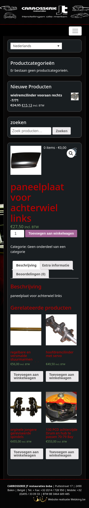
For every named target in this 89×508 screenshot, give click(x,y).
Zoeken (61, 131)
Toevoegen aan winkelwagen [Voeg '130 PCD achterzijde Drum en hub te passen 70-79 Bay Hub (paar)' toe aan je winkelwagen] (61, 454)
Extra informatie (55, 265)
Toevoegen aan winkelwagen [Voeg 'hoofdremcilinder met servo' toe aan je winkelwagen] (61, 376)
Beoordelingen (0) (30, 274)
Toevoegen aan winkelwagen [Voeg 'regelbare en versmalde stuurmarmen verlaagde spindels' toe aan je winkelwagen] (26, 376)
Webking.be (78, 499)
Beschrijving (26, 265)
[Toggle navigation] (75, 30)
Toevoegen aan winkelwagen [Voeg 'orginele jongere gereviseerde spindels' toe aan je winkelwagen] (26, 454)
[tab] (26, 265)
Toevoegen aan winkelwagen (51, 233)
